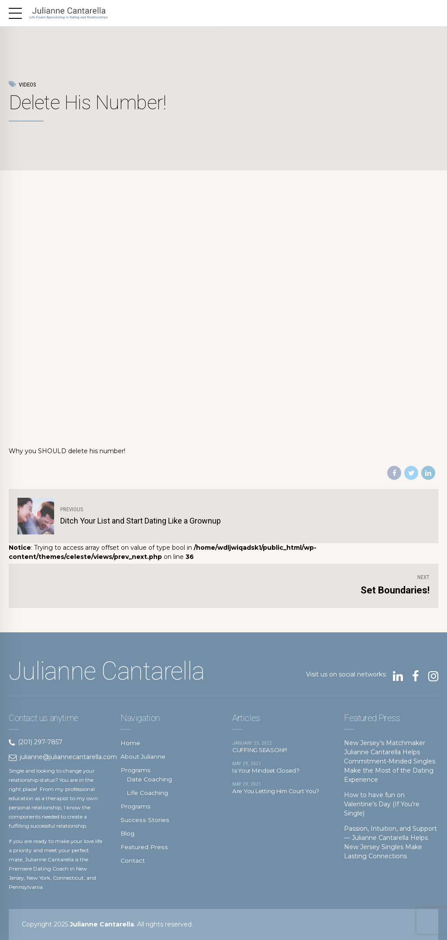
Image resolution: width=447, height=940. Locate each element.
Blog (127, 833)
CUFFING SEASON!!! (262, 751)
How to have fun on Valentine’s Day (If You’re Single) (381, 804)
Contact (132, 860)
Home (130, 743)
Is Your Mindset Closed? (267, 772)
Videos (27, 84)
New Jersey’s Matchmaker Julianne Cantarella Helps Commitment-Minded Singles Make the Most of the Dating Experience (389, 761)
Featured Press (143, 847)
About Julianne (143, 756)
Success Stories (144, 820)
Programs (135, 770)
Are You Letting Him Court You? (271, 797)
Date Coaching (149, 779)
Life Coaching (147, 793)
